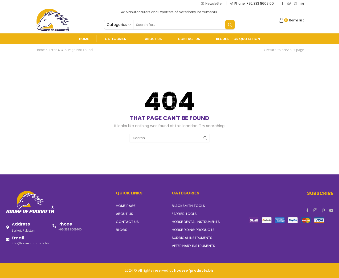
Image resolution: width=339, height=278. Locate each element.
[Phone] (54, 226)
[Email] (7, 239)
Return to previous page (285, 50)
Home (84, 38)
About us (153, 38)
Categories (117, 38)
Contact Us (189, 38)
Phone (65, 224)
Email (18, 238)
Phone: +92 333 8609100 (254, 3)
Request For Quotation (238, 38)
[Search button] (230, 24)
